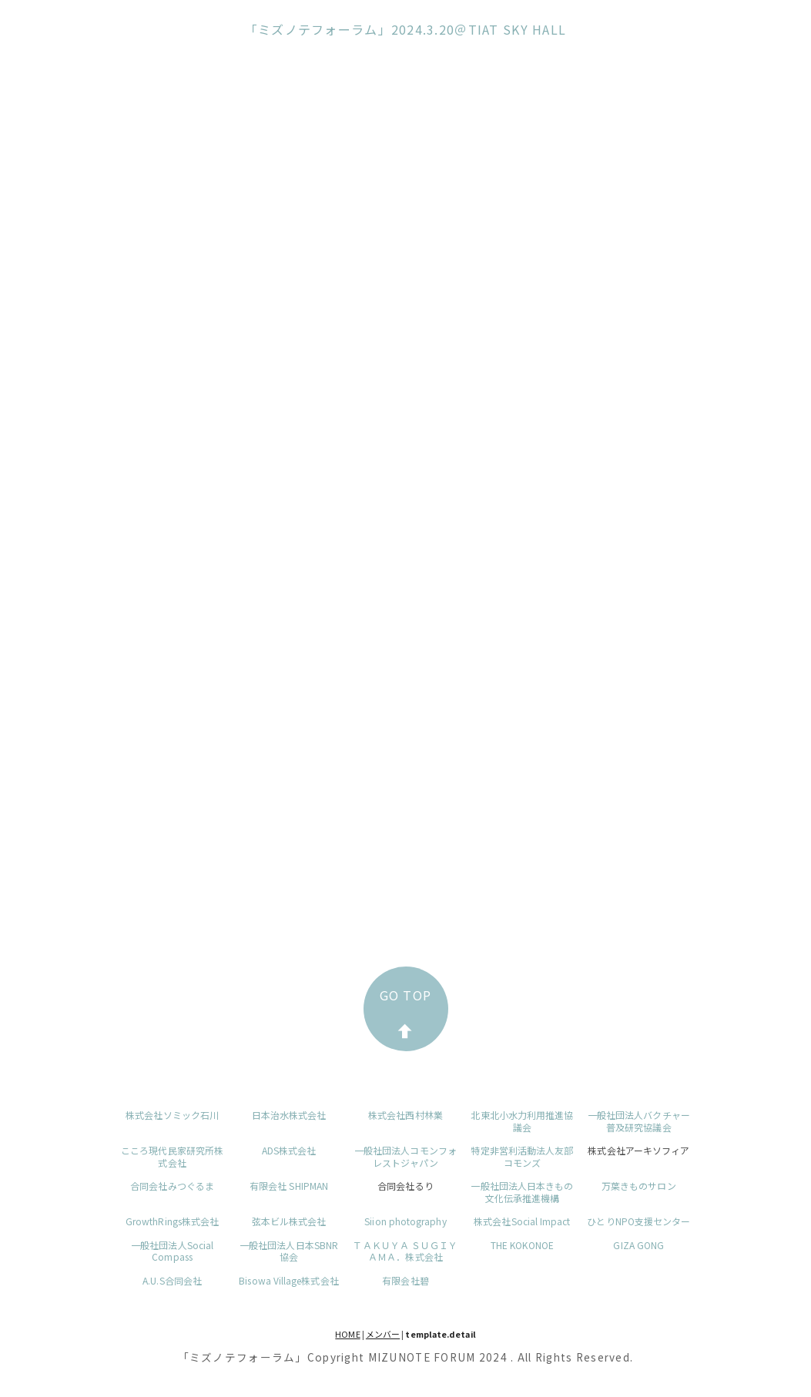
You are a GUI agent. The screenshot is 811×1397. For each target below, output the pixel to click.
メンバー (383, 1334)
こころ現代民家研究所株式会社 (172, 1156)
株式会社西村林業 (405, 1114)
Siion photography (405, 1221)
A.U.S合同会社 (172, 1280)
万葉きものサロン (639, 1185)
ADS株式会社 (289, 1150)
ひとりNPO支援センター (638, 1221)
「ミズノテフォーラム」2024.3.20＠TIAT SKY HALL (406, 29)
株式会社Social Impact (522, 1221)
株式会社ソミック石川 (172, 1114)
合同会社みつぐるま (172, 1185)
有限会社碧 (405, 1280)
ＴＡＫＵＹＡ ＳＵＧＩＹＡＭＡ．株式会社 (405, 1251)
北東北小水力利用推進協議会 (522, 1121)
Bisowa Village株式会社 (288, 1280)
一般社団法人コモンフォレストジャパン (405, 1156)
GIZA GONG (638, 1244)
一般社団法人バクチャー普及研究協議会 (639, 1121)
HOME (347, 1334)
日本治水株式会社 (289, 1114)
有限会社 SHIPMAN (289, 1185)
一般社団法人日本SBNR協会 (289, 1251)
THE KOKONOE (522, 1244)
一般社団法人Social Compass (172, 1251)
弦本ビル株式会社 (289, 1221)
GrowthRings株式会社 (172, 1221)
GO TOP (406, 1012)
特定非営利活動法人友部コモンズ (522, 1156)
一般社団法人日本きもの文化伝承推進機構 (522, 1191)
